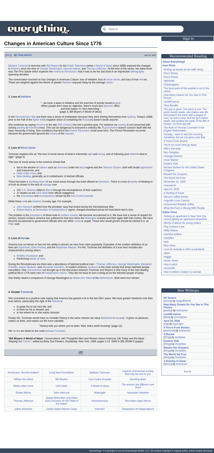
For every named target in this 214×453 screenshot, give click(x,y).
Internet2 (100, 409)
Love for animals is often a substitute (184, 249)
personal (169, 330)
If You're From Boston (176, 141)
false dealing (24, 176)
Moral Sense (28, 147)
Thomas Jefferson (97, 68)
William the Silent (82, 278)
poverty (21, 127)
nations (43, 167)
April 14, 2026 (171, 189)
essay (167, 300)
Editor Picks (170, 212)
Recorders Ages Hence (138, 400)
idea (8, 55)
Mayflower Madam (66, 247)
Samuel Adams (71, 68)
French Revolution (79, 130)
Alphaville (169, 80)
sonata (119, 318)
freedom (67, 82)
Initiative (26, 96)
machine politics (172, 234)
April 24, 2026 (172, 320)
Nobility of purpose (27, 255)
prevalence (36, 215)
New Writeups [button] (188, 290)
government (110, 127)
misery (53, 133)
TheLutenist (25, 55)
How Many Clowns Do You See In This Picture (186, 306)
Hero (23, 238)
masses (69, 133)
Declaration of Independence (51, 209)
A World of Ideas (103, 65)
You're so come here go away (180, 144)
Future (27, 341)
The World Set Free (174, 177)
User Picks (169, 65)
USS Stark (42, 193)
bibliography (137, 71)
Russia (86, 119)
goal (117, 103)
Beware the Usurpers (175, 174)
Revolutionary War (25, 116)
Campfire (169, 238)
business (93, 267)
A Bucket (169, 334)
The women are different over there (138, 386)
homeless (34, 127)
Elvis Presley (38, 247)
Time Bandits (171, 105)
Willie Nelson (171, 230)
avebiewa (180, 337)
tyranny (131, 116)
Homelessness (100, 400)
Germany (62, 167)
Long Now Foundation (61, 372)
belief (133, 154)
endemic (37, 201)
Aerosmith (169, 268)
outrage (47, 184)
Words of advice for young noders (182, 222)
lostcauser (182, 310)
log (166, 323)
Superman (24, 247)
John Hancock (25, 206)
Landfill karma (171, 101)
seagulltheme (183, 300)
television (104, 181)
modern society (69, 215)
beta (166, 241)
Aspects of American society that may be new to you (138, 373)
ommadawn (180, 317)
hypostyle (178, 323)
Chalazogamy (171, 84)
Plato (11, 224)
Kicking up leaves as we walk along (183, 69)
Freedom (26, 292)
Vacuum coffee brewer (176, 196)
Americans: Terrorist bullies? (23, 372)
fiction (167, 364)
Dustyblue (180, 343)
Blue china (169, 245)
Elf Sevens (170, 297)
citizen (109, 82)
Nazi (82, 167)
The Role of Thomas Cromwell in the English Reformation (184, 129)
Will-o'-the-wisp (172, 148)
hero (141, 79)
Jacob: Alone (171, 260)
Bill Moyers (52, 65)
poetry (167, 310)
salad (167, 253)
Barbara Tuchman (18, 65)
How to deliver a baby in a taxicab (182, 271)
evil (24, 201)
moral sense (113, 79)
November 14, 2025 (175, 181)
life (80, 108)
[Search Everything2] (142, 29)
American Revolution (64, 71)
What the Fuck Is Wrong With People (184, 208)
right (90, 154)
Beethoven (107, 318)
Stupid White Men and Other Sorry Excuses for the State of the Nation (61, 400)
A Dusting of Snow (174, 193)
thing (167, 337)
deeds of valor (37, 258)
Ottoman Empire (112, 167)
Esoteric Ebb (171, 163)
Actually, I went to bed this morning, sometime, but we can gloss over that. (185, 136)
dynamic (108, 105)
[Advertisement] (107, 10)
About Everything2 (174, 61)
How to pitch (170, 264)
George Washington (51, 68)
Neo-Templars (171, 152)
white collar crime (26, 173)
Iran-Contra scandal (82, 195)
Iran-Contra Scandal (100, 379)
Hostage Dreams (173, 156)
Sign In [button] (188, 38)
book (16, 330)
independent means (56, 273)
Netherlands (106, 278)
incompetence (47, 195)
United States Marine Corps (61, 409)
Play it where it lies (174, 226)
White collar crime (23, 386)
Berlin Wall (39, 119)
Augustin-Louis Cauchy (176, 200)
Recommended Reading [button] (188, 56)
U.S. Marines (29, 190)
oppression (146, 167)
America (15, 68)
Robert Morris (24, 209)
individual (57, 301)
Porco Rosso (171, 73)
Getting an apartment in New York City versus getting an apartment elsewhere (185, 218)
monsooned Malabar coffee (179, 204)
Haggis (167, 256)
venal (78, 221)
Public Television (76, 65)
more (187, 371)
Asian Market (171, 159)
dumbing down (37, 181)
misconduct (27, 195)
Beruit (49, 190)
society (122, 124)
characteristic (34, 270)
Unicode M (170, 185)
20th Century (65, 124)
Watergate (90, 218)
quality (134, 181)
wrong (101, 154)
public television (23, 409)
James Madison (27, 267)
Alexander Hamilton (53, 267)
